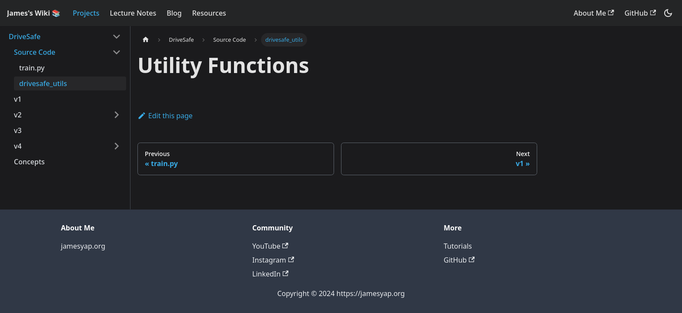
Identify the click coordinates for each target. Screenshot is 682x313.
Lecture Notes (133, 13)
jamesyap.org (83, 246)
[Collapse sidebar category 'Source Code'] (116, 52)
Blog (174, 13)
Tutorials (458, 246)
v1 (18, 99)
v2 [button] (18, 115)
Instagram (273, 260)
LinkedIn (270, 274)
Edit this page (165, 115)
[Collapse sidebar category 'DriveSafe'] (116, 36)
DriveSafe (24, 36)
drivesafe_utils (43, 83)
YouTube (270, 246)
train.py (31, 68)
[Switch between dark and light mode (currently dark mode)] (668, 13)
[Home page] (145, 40)
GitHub (640, 13)
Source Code (34, 52)
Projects (86, 13)
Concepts (29, 161)
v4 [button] (18, 146)
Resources (209, 13)
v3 (18, 130)
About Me (594, 13)
